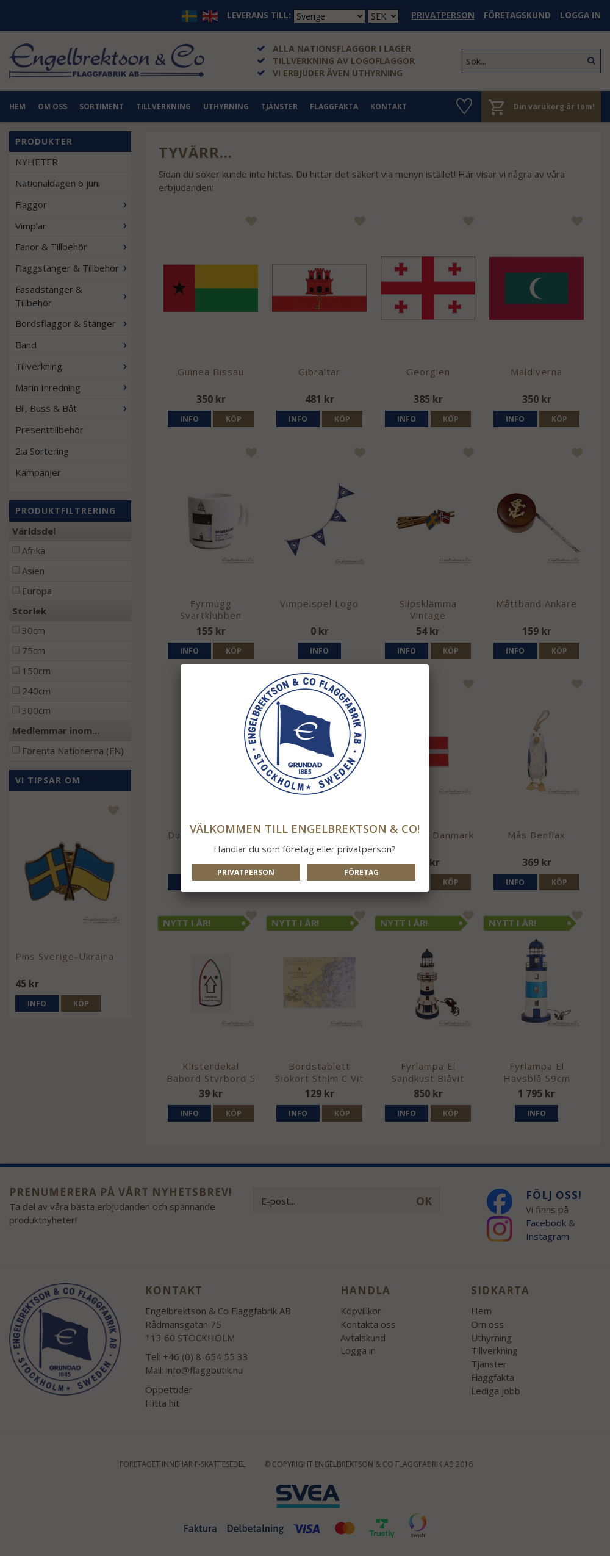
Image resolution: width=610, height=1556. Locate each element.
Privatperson (245, 872)
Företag (361, 872)
